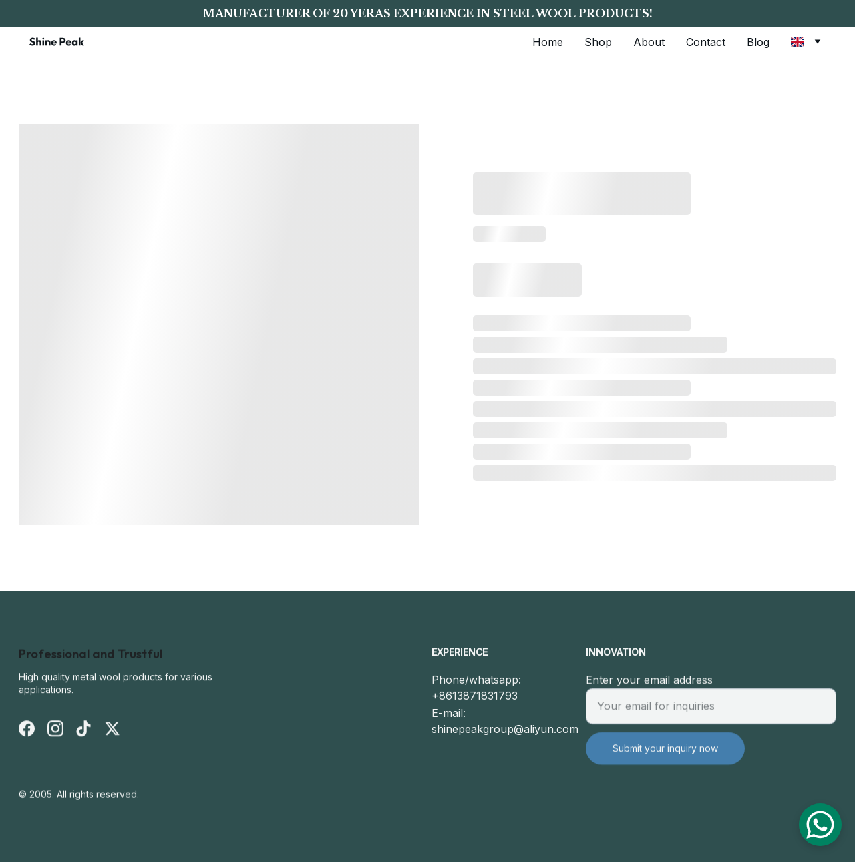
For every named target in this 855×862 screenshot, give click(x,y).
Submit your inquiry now (665, 755)
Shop (598, 42)
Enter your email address (649, 687)
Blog (758, 42)
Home (547, 42)
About (649, 42)
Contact (705, 42)
